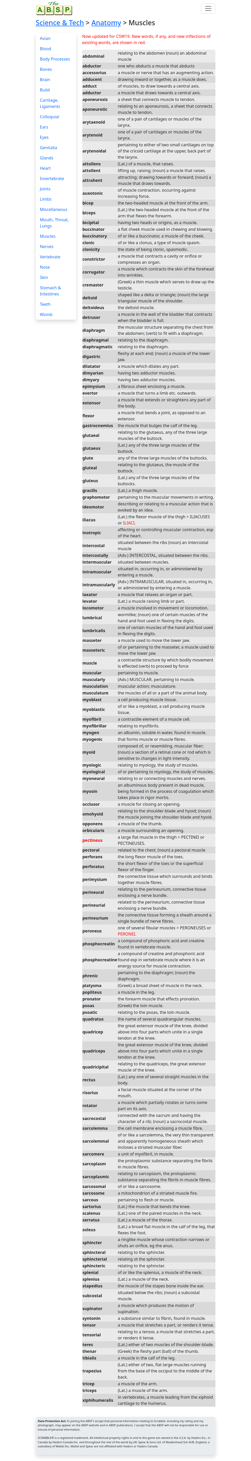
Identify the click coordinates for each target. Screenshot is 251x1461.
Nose (45, 267)
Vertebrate (50, 257)
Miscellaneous (53, 209)
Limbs (46, 199)
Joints (45, 189)
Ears (44, 127)
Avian (45, 38)
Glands (46, 158)
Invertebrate (52, 178)
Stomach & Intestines (50, 291)
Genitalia (48, 147)
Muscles (48, 236)
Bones (46, 69)
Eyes (44, 137)
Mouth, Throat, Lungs (54, 223)
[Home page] (55, 8)
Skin (44, 277)
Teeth (45, 304)
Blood (45, 49)
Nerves (47, 246)
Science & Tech (60, 22)
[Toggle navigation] (208, 8)
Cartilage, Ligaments (50, 103)
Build (45, 90)
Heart (45, 168)
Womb (46, 314)
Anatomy (106, 22)
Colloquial (49, 117)
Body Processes (55, 59)
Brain (45, 79)
